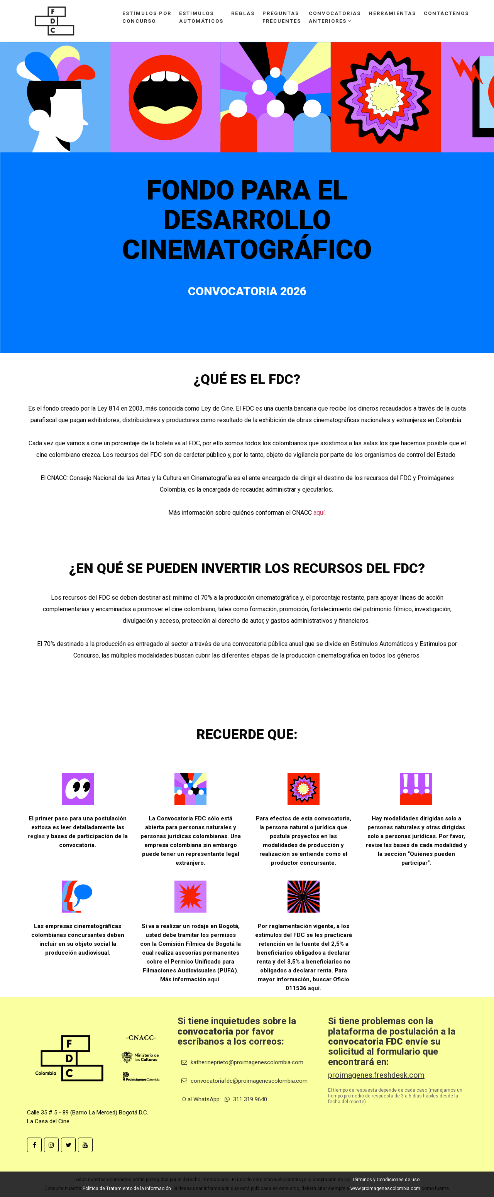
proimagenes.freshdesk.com (376, 1075)
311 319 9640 (246, 1099)
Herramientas (392, 13)
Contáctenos (446, 13)
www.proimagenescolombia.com (385, 1188)
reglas (36, 836)
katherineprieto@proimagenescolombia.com (242, 1062)
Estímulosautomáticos (201, 17)
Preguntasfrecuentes (281, 17)
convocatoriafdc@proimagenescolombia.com (244, 1080)
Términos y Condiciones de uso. (386, 1179)
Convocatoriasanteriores (335, 17)
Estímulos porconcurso (146, 17)
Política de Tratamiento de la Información (127, 1188)
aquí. (214, 979)
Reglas (243, 13)
